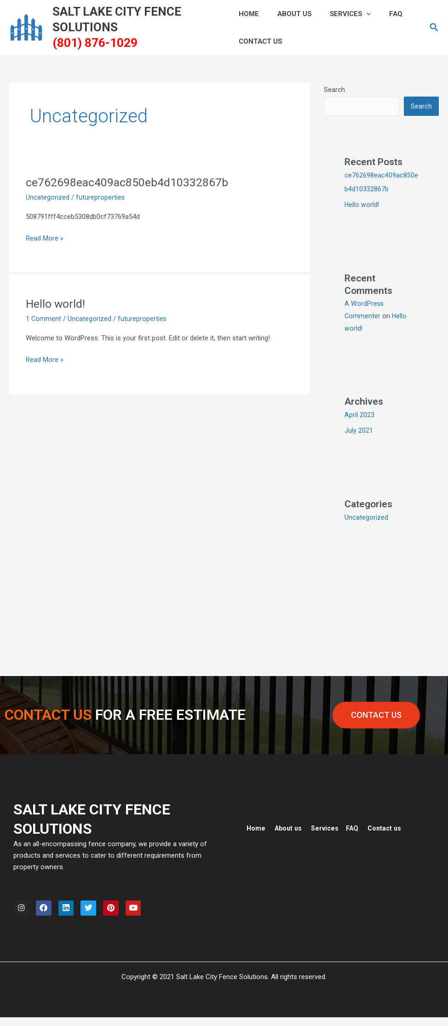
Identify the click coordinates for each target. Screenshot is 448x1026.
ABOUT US (290, 14)
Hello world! (56, 303)
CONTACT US (260, 41)
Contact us (390, 829)
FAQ (382, 14)
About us (289, 829)
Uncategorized (47, 197)
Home (256, 829)
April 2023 (359, 416)
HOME (249, 14)
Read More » (44, 237)
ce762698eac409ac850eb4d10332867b (133, 182)
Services (341, 14)
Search (334, 90)
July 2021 (359, 431)
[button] (357, 14)
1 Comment (44, 319)
